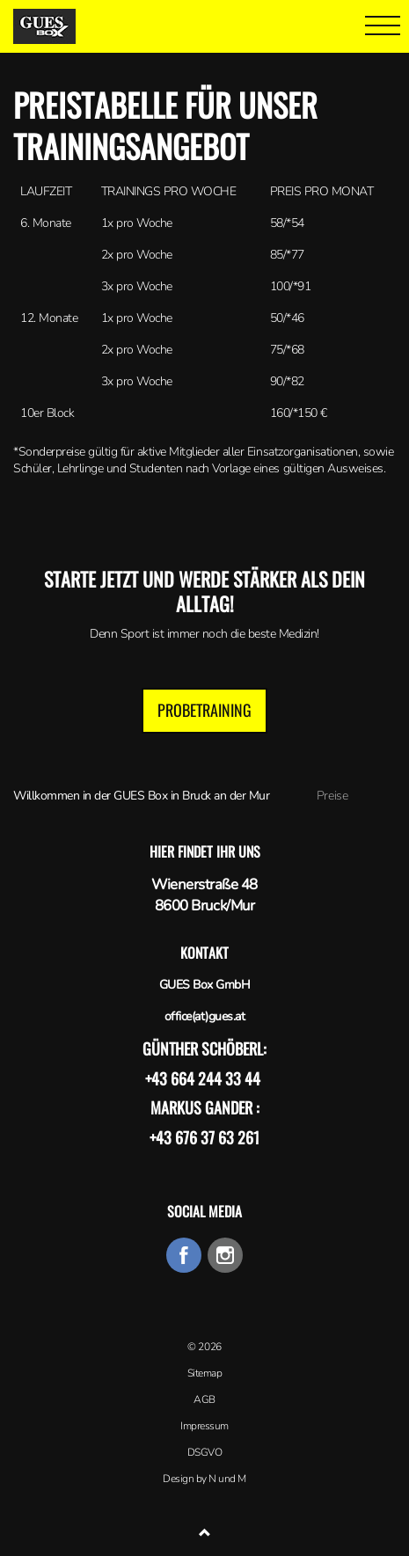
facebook (183, 1255)
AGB (204, 1399)
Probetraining (204, 709)
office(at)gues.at (204, 1016)
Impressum (204, 1426)
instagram (225, 1255)
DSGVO (205, 1452)
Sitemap (205, 1373)
